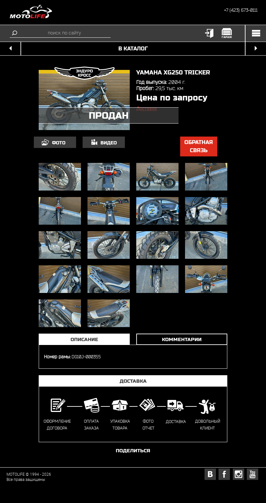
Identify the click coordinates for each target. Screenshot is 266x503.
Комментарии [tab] (182, 339)
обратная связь (198, 146)
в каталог (133, 49)
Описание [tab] (84, 339)
